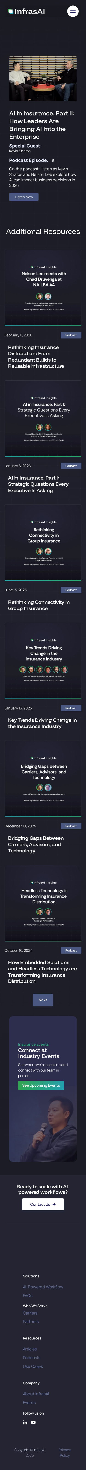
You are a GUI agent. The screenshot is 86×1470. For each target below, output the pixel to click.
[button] (73, 11)
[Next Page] (43, 1000)
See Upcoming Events (41, 1085)
